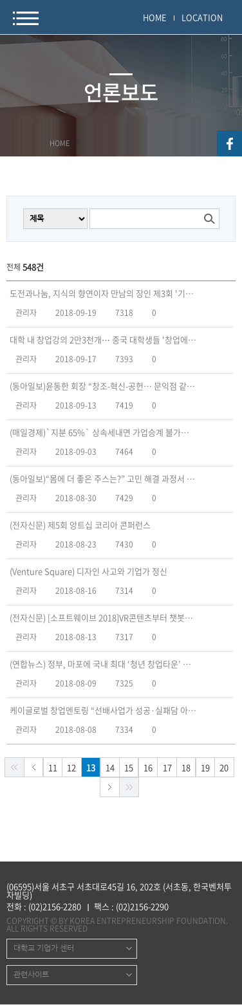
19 (205, 767)
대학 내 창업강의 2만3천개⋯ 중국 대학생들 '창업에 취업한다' (103, 340)
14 (110, 767)
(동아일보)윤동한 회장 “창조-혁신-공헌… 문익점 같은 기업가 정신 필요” (103, 386)
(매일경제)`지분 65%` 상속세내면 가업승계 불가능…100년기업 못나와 (103, 432)
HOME (155, 17)
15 (128, 767)
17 (167, 767)
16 (148, 767)
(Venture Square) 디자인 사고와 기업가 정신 (88, 571)
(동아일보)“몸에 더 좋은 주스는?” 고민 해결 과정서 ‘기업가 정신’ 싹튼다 (103, 478)
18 (186, 767)
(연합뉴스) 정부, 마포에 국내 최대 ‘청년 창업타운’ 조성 (103, 664)
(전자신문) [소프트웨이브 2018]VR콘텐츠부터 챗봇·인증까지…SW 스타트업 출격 (103, 617)
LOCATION (202, 17)
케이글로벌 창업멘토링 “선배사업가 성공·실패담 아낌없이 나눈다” (103, 710)
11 (52, 767)
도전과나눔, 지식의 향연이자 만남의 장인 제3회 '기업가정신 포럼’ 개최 (103, 293)
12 (71, 767)
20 (223, 767)
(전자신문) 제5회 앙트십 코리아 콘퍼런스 (80, 525)
